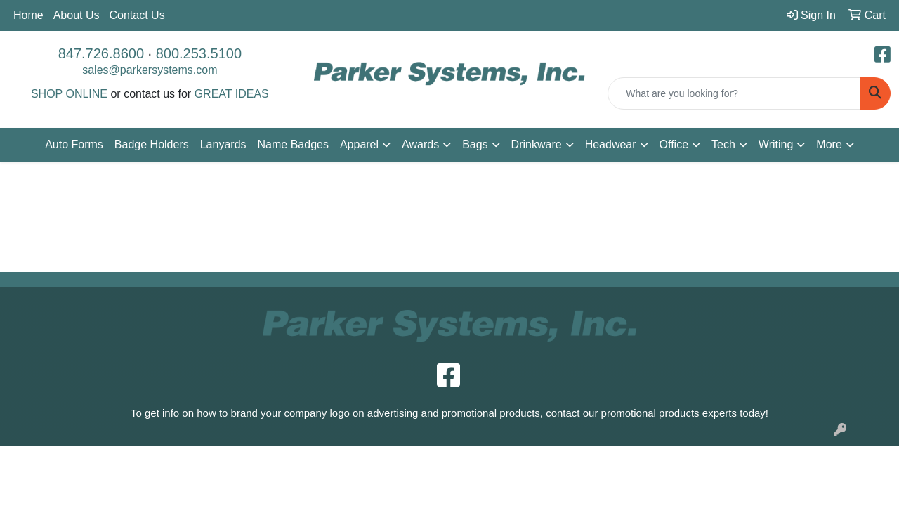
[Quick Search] (734, 93)
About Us (76, 15)
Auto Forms (74, 144)
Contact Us (137, 15)
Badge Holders (151, 144)
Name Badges (293, 144)
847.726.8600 (101, 53)
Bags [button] (474, 144)
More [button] (828, 144)
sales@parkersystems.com (149, 70)
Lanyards (223, 144)
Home (28, 15)
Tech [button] (723, 144)
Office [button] (674, 144)
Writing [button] (776, 144)
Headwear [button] (610, 144)
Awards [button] (420, 144)
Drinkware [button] (536, 144)
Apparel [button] (359, 144)
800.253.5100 (199, 53)
